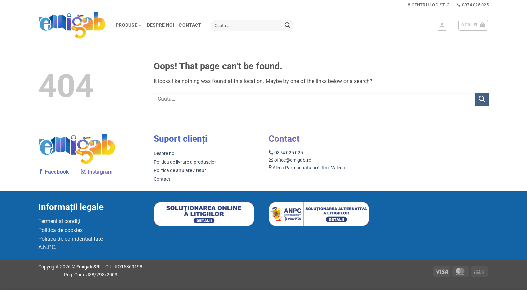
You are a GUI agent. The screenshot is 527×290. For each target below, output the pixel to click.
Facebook (57, 172)
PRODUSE (129, 25)
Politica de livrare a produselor (185, 162)
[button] (442, 25)
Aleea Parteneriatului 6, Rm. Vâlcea (309, 167)
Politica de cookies (60, 230)
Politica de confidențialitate (70, 239)
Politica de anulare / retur (180, 170)
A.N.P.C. (47, 247)
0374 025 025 (288, 152)
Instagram (100, 172)
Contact (190, 25)
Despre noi (160, 25)
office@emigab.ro (292, 160)
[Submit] (287, 25)
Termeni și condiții (60, 221)
